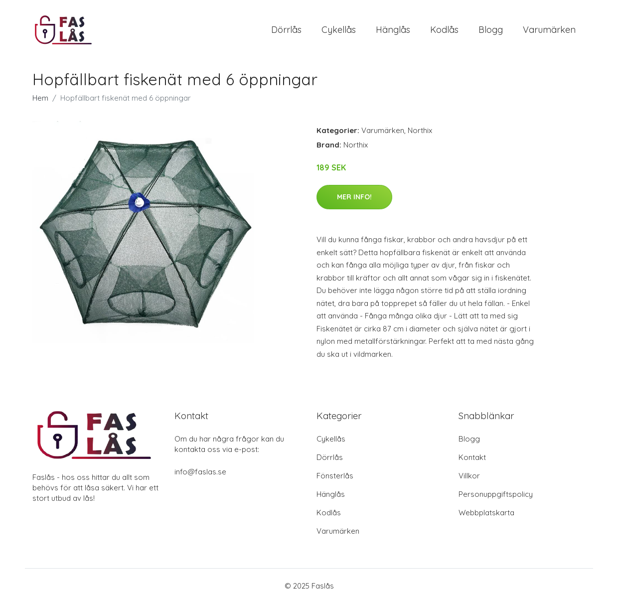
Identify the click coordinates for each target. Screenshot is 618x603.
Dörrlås (286, 29)
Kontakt (472, 457)
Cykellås (338, 29)
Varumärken (549, 29)
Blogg (490, 29)
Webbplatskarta (486, 512)
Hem (40, 98)
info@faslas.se (200, 471)
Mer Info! (354, 196)
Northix (420, 130)
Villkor (469, 475)
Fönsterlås (334, 475)
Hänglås (393, 29)
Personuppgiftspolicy (496, 494)
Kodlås (444, 29)
